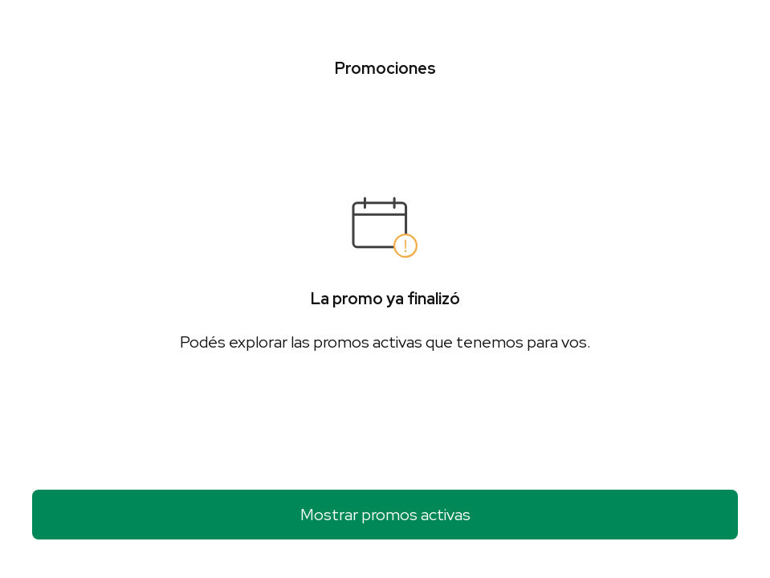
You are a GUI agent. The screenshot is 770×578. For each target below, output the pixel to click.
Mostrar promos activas (385, 514)
